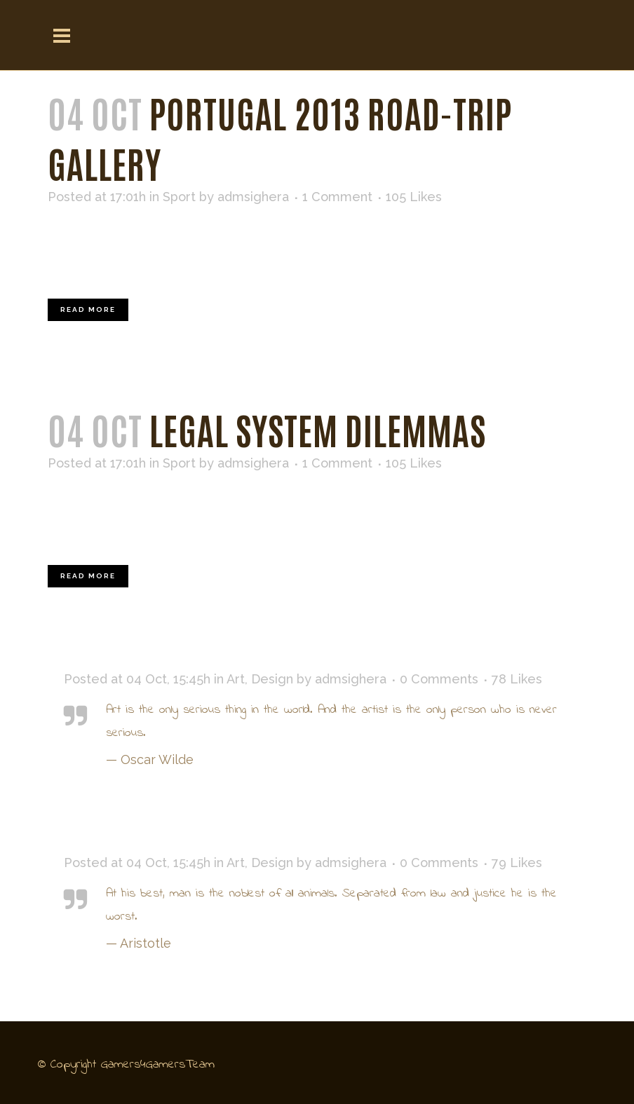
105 (414, 197)
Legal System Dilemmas (317, 428)
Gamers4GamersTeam (158, 1065)
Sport (179, 196)
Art (236, 679)
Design (272, 679)
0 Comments (439, 679)
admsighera (253, 196)
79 (517, 863)
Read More (88, 309)
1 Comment (337, 196)
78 (517, 679)
